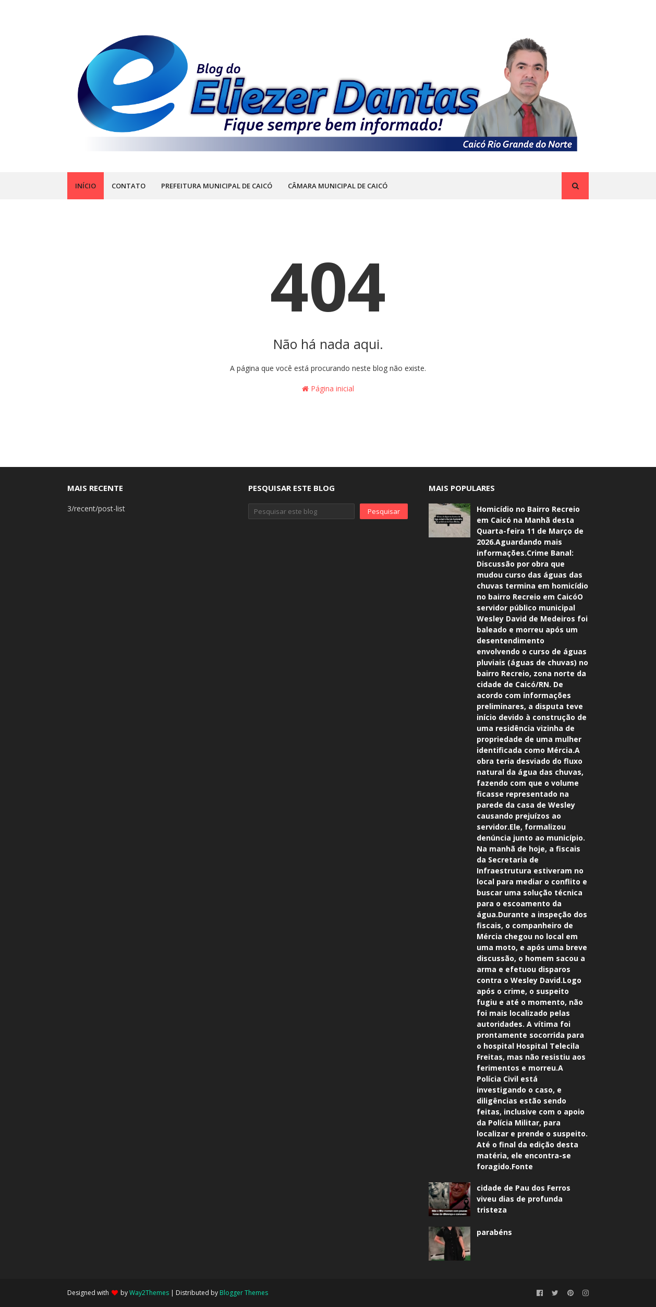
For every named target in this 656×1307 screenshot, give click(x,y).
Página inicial (328, 388)
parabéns (494, 1232)
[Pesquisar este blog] (301, 511)
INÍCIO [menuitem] (85, 185)
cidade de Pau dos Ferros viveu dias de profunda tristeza (523, 1199)
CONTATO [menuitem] (128, 185)
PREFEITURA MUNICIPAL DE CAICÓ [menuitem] (216, 185)
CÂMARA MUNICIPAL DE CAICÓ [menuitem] (337, 185)
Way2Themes (149, 1292)
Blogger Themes (244, 1292)
